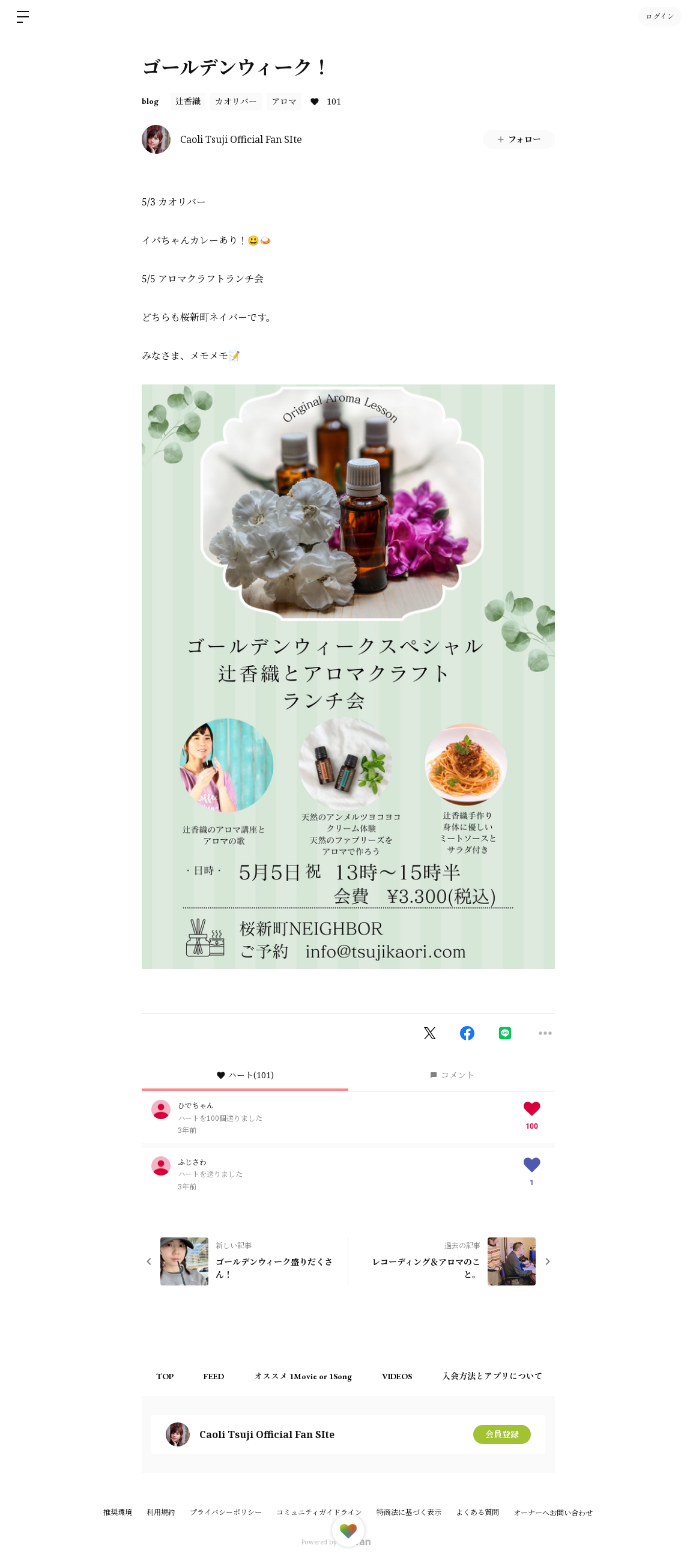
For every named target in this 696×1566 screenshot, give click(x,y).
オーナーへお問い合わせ (553, 1513)
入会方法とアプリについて (493, 1376)
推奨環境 (117, 1512)
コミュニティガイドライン (319, 1512)
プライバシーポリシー (226, 1512)
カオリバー (236, 101)
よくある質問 (477, 1512)
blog (150, 101)
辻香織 (188, 101)
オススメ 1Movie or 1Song (304, 1376)
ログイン (660, 17)
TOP (165, 1376)
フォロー (518, 139)
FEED (214, 1376)
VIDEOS (398, 1376)
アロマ (284, 101)
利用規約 (161, 1512)
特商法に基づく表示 (409, 1512)
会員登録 (502, 1434)
